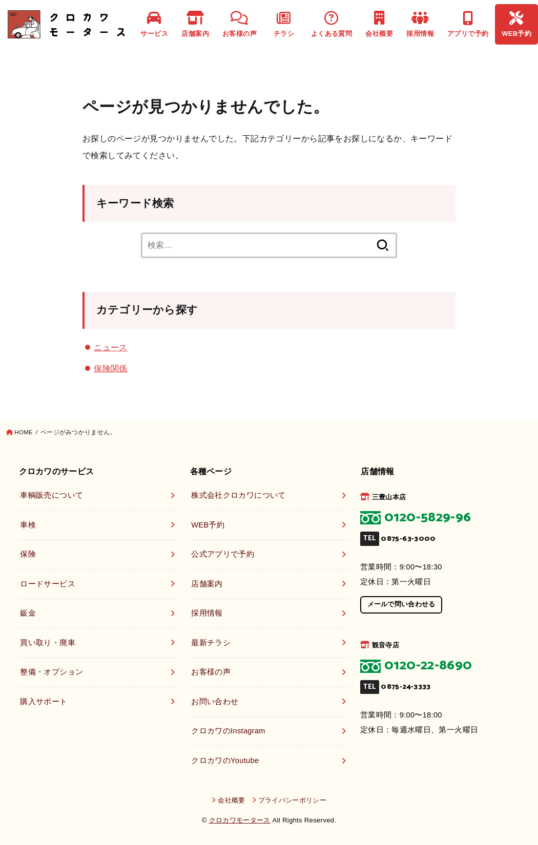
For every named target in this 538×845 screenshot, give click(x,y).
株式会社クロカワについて (238, 495)
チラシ (284, 24)
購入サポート (43, 702)
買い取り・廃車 (47, 643)
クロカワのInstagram (228, 731)
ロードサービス (47, 584)
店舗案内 (195, 24)
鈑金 (28, 613)
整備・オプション (51, 672)
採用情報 (420, 24)
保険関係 (111, 368)
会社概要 (379, 24)
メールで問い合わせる (401, 604)
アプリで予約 (467, 24)
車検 (28, 525)
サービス (154, 24)
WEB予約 (516, 24)
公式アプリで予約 (222, 554)
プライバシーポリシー (292, 800)
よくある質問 (331, 24)
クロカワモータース (240, 820)
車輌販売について (51, 495)
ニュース (111, 347)
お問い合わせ (214, 702)
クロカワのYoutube (225, 760)
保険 (28, 554)
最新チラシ (211, 643)
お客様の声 (239, 24)
